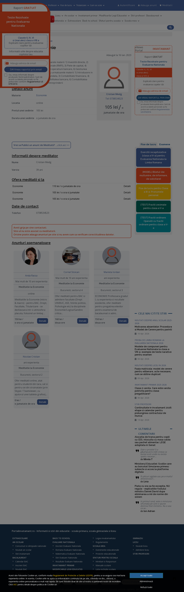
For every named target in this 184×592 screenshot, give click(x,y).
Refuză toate (146, 587)
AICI (15, 584)
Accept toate (146, 575)
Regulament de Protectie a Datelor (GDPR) (73, 575)
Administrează (146, 581)
